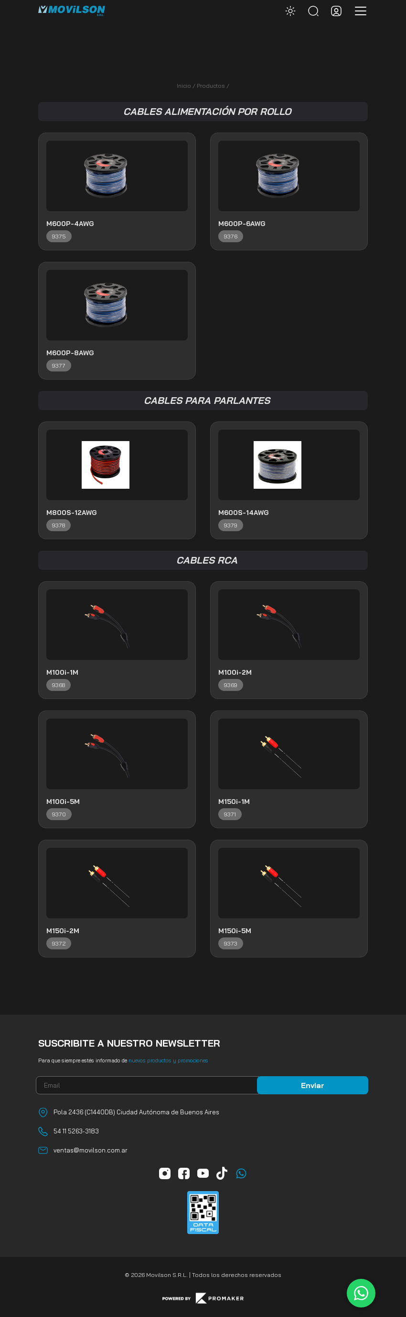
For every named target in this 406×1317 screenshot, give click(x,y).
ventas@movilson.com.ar (90, 1150)
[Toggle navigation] (358, 11)
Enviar (312, 1085)
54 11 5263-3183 (76, 1131)
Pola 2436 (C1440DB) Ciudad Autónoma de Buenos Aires (136, 1112)
